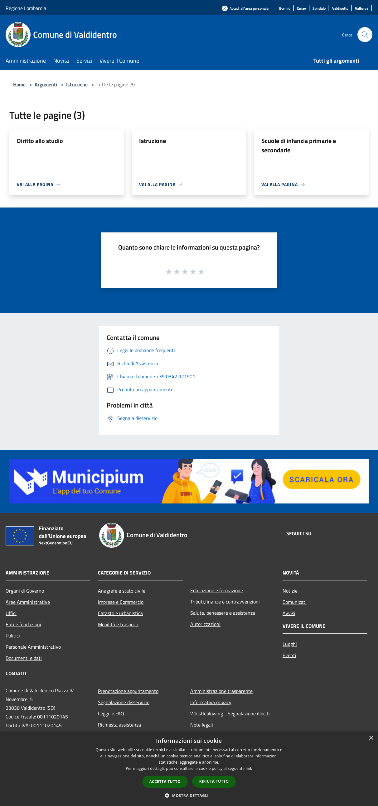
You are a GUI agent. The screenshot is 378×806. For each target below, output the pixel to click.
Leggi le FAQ (111, 713)
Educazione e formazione (216, 590)
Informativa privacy (210, 702)
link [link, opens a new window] (249, 768)
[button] (189, 795)
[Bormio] (284, 9)
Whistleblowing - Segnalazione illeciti (230, 713)
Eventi (289, 655)
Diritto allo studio (40, 140)
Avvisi (289, 613)
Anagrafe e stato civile (121, 590)
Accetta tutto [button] (165, 781)
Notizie (290, 590)
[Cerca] (364, 34)
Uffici (11, 613)
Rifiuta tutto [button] (214, 781)
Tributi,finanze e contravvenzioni (225, 601)
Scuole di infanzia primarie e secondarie (298, 145)
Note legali (201, 724)
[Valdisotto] (340, 9)
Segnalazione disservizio (123, 702)
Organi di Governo (25, 590)
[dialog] (189, 769)
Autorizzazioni (205, 624)
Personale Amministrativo (33, 647)
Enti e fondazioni (23, 624)
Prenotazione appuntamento (128, 691)
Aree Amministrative (28, 602)
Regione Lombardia (26, 8)
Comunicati (295, 602)
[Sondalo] (319, 9)
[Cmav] (301, 9)
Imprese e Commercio (120, 602)
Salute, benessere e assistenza (222, 613)
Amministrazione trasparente (221, 691)
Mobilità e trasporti (118, 624)
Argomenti (46, 84)
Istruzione (77, 84)
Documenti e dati (24, 658)
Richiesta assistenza (119, 724)
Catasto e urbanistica (120, 613)
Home (19, 84)
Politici (13, 635)
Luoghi (290, 644)
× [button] (371, 738)
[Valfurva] (361, 9)
